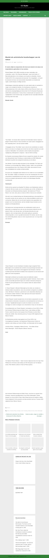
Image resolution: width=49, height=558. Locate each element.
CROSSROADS (22, 12)
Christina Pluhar (13, 410)
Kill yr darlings (19, 540)
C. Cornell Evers (19, 62)
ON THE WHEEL (24, 1)
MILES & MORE (17, 15)
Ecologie (19, 410)
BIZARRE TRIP (19, 492)
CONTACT (25, 15)
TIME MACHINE (20, 488)
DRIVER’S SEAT (7, 15)
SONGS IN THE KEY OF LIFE (23, 456)
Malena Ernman (31, 410)
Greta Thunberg (24, 410)
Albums (8, 407)
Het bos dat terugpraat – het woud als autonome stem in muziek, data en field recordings (24, 544)
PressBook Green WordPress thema (34, 556)
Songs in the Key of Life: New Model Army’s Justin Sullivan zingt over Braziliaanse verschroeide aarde (24, 462)
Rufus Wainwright (38, 410)
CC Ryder (24, 6)
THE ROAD (6, 12)
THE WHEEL (14, 12)
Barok (8, 410)
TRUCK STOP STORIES (34, 12)
